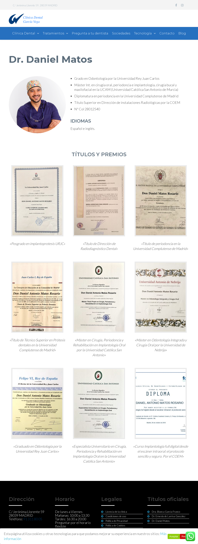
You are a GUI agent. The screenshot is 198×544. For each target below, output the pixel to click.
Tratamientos (53, 33)
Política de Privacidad (117, 520)
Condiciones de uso (116, 516)
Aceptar (173, 536)
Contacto (167, 33)
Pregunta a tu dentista (90, 33)
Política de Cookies (115, 525)
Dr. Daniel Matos (161, 520)
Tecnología (143, 33)
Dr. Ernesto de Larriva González (168, 516)
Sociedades (121, 33)
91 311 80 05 (32, 519)
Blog (182, 33)
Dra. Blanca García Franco (166, 511)
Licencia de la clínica (116, 511)
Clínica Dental (23, 33)
